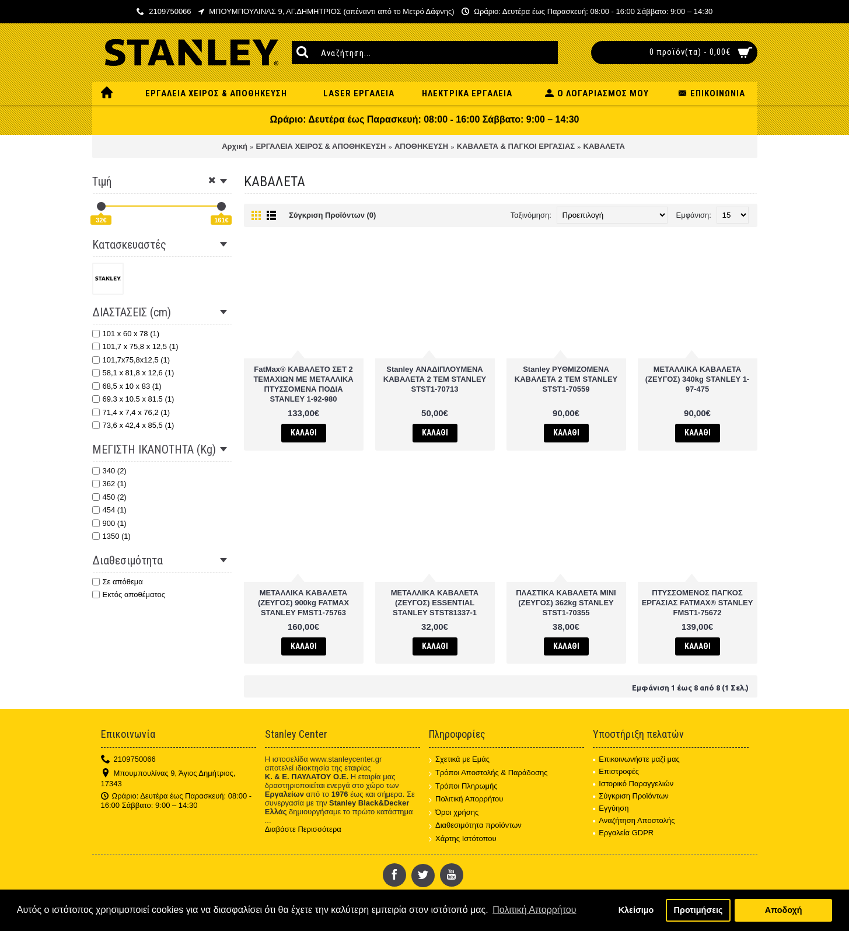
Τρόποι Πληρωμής (463, 786)
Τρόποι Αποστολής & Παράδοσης (488, 773)
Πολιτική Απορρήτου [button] (534, 910)
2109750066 (128, 760)
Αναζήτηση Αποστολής (634, 820)
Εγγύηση (610, 808)
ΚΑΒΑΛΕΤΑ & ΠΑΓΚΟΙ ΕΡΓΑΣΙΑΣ (516, 146)
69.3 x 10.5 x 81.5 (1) (133, 399)
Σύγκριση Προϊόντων (631, 795)
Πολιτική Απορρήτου (466, 799)
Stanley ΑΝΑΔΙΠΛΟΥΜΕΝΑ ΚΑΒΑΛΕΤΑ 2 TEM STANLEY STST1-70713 (434, 379)
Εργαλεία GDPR (623, 832)
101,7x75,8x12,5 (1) (131, 359)
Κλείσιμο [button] (636, 910)
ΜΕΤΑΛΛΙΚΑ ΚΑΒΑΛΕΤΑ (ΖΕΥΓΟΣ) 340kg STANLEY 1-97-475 (697, 379)
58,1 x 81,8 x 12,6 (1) (133, 372)
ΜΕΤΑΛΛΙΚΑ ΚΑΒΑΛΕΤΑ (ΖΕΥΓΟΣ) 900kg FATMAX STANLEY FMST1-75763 (303, 602)
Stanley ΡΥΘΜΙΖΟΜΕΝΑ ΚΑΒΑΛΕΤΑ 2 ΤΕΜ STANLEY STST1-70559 (566, 379)
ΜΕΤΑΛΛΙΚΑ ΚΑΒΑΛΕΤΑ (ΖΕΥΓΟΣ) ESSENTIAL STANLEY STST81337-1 (434, 602)
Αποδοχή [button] (783, 910)
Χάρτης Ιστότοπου (463, 839)
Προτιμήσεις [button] (698, 910)
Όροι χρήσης (453, 813)
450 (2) (109, 497)
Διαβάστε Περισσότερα (303, 829)
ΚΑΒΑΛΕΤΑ (604, 146)
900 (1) (109, 523)
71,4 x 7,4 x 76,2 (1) (131, 412)
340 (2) (109, 470)
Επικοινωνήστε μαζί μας (636, 759)
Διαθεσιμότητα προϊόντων (475, 826)
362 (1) (109, 483)
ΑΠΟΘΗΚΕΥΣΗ (421, 146)
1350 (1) (111, 536)
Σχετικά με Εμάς (459, 760)
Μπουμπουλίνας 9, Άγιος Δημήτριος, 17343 (168, 778)
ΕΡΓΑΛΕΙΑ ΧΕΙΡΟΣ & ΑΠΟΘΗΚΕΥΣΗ (321, 146)
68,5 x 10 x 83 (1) (127, 386)
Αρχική (234, 146)
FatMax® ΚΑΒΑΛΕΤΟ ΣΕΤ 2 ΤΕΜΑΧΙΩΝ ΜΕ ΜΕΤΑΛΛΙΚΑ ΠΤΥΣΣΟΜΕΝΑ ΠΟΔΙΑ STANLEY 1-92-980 (303, 384)
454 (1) (109, 509)
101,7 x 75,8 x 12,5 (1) (135, 346)
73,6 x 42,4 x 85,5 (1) (133, 425)
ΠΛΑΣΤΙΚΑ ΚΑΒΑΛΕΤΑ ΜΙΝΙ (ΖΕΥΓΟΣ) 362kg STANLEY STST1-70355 (566, 602)
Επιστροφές (616, 771)
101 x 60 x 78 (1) (126, 333)
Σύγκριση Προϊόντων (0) (332, 215)
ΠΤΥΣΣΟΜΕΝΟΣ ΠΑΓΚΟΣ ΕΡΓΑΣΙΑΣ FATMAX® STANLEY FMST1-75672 (697, 602)
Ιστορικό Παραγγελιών (633, 783)
